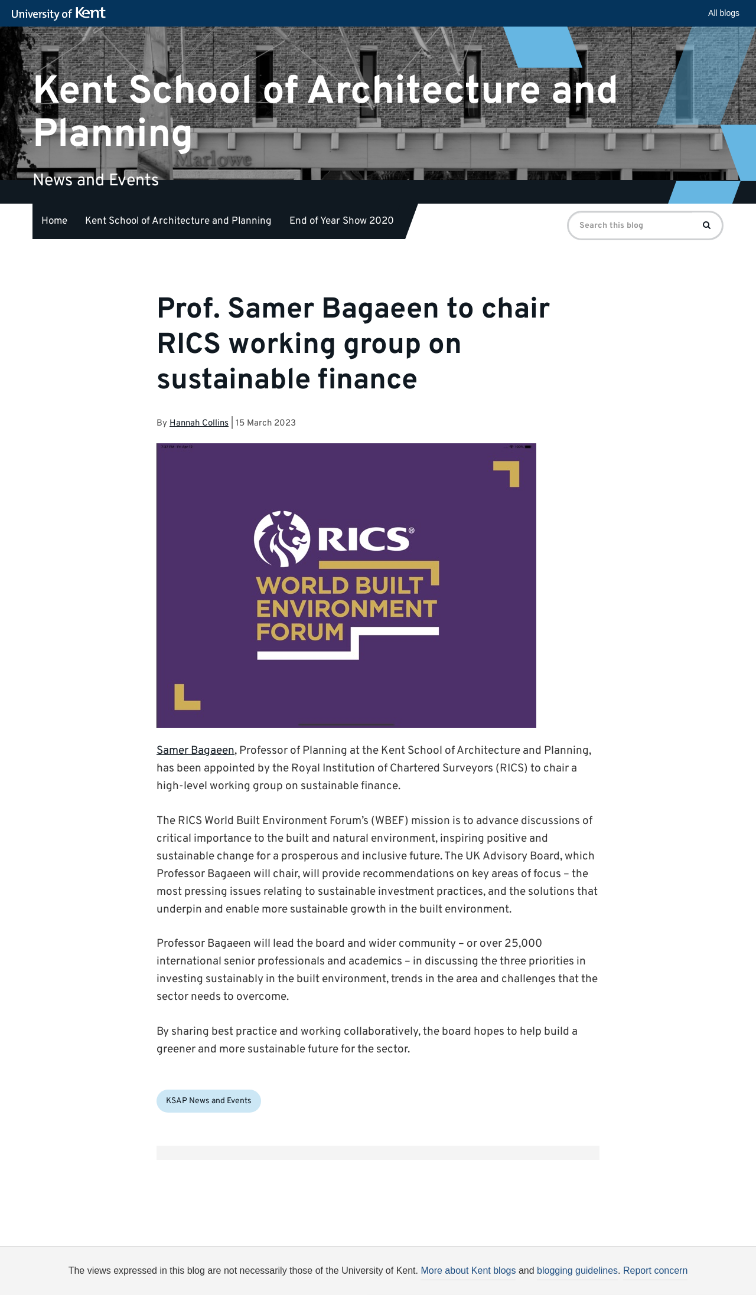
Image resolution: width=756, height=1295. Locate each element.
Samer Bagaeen (195, 751)
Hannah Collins (199, 423)
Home (54, 221)
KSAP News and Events (209, 1101)
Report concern (655, 1270)
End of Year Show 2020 (341, 221)
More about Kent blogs (468, 1270)
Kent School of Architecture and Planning (325, 113)
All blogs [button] (723, 13)
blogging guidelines (577, 1270)
